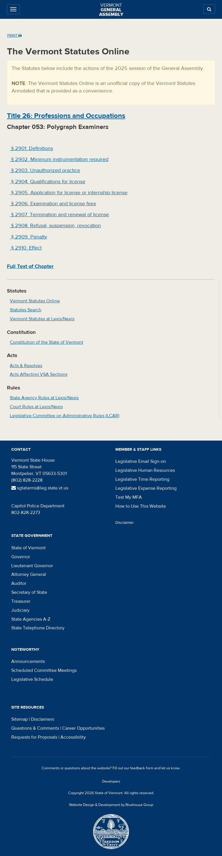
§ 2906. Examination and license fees (53, 203)
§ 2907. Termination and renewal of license (59, 214)
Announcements (28, 661)
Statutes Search (25, 310)
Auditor (18, 583)
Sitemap (19, 719)
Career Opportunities (83, 728)
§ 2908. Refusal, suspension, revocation (55, 225)
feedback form (141, 768)
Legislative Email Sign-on (140, 461)
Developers (111, 781)
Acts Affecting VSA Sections (38, 374)
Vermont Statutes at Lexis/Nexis (42, 319)
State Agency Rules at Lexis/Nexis (44, 398)
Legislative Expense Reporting (146, 488)
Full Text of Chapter (30, 266)
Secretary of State (29, 592)
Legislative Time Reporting (142, 479)
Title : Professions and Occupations (66, 115)
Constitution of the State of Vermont (46, 342)
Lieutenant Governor (32, 566)
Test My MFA (128, 497)
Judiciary (20, 610)
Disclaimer (124, 522)
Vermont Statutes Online (35, 301)
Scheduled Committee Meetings (44, 670)
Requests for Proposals (34, 737)
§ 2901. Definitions (31, 148)
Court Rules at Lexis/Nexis (36, 407)
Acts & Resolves (26, 366)
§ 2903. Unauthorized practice (45, 170)
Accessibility (73, 737)
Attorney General (28, 574)
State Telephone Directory (37, 628)
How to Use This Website (140, 506)
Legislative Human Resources (145, 470)
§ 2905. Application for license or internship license (68, 192)
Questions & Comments (35, 728)
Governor (20, 557)
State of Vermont (28, 548)
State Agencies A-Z (30, 619)
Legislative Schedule (32, 679)
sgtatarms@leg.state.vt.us (39, 488)
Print (14, 35)
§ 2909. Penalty (28, 237)
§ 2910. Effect (26, 248)
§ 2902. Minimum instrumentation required (59, 159)
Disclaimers (42, 719)
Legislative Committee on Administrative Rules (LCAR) (64, 416)
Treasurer (20, 601)
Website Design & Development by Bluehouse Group (111, 805)
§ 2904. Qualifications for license (47, 181)
